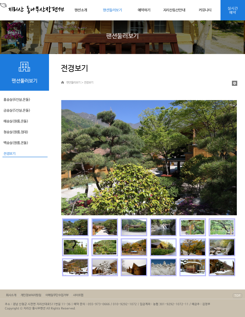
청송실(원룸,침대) (15, 132)
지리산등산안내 (174, 10)
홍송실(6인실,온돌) (16, 100)
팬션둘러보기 (112, 10)
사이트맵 (78, 295)
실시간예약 (233, 11)
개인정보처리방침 (31, 295)
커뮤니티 (205, 10)
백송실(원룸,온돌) (15, 143)
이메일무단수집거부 (57, 295)
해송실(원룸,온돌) (15, 121)
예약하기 (144, 10)
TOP (237, 295)
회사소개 (11, 295)
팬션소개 (81, 10)
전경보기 (9, 154)
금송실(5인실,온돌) (16, 111)
